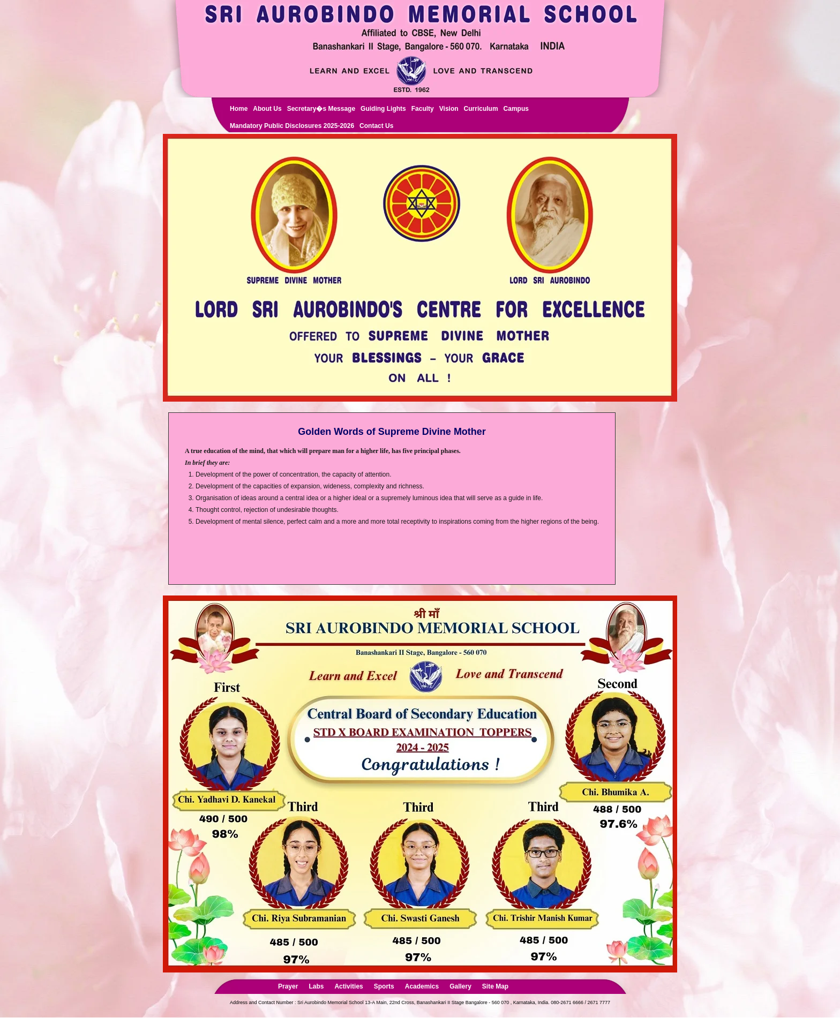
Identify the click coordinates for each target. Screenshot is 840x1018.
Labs (316, 986)
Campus (516, 108)
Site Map (495, 986)
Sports (384, 986)
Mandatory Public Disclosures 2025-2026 (292, 126)
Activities (348, 986)
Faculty (422, 108)
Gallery (460, 986)
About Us (267, 108)
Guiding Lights (383, 108)
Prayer (288, 986)
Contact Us (376, 126)
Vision (449, 108)
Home (239, 108)
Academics (422, 986)
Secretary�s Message (321, 108)
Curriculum (481, 108)
